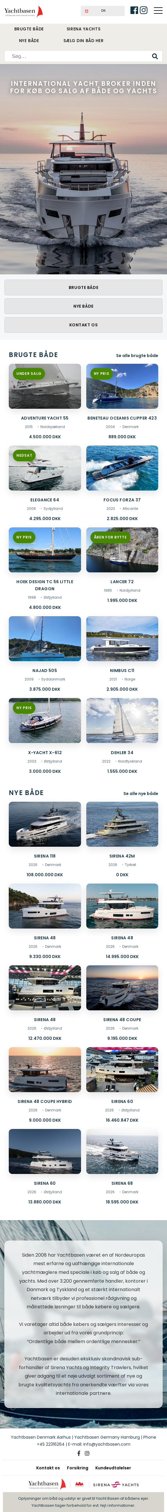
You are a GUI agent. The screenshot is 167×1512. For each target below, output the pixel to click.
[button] (103, 11)
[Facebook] (79, 1453)
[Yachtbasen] (47, 1484)
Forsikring (77, 1468)
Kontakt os (83, 325)
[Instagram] (87, 1453)
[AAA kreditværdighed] (79, 1484)
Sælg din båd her (83, 41)
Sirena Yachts (83, 29)
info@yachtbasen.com (106, 1444)
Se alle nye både (140, 793)
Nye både (29, 41)
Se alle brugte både (137, 355)
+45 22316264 (51, 1444)
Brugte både (29, 29)
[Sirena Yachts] (116, 1484)
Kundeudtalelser (113, 1468)
